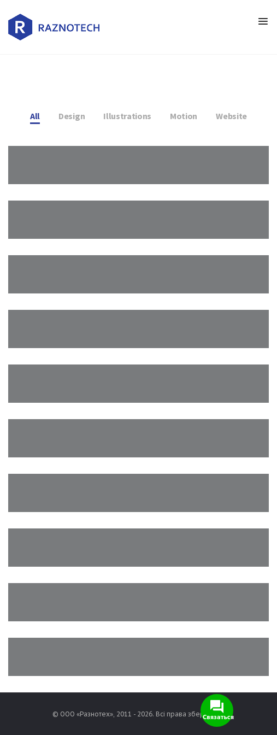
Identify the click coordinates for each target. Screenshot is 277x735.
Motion (183, 115)
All (35, 115)
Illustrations (127, 115)
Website (231, 115)
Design (71, 115)
